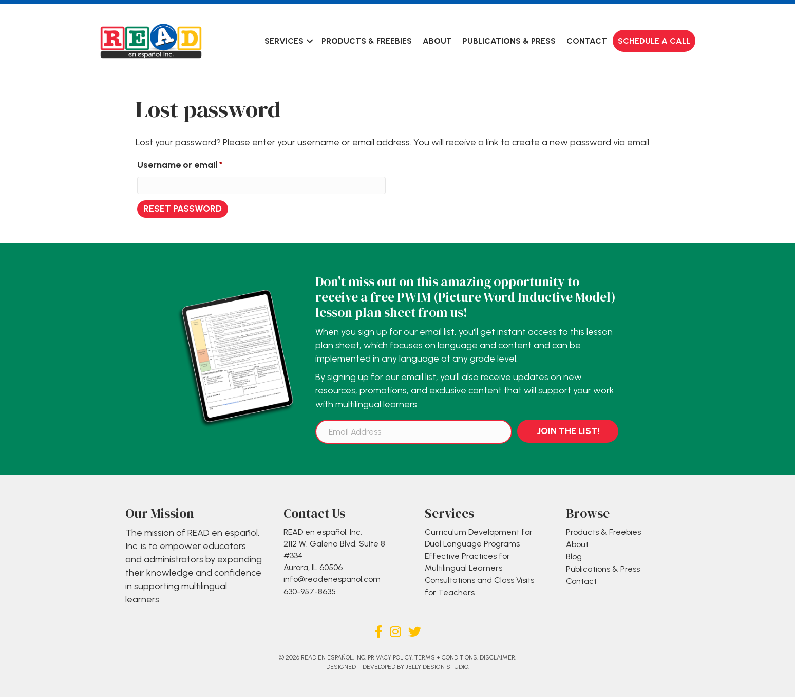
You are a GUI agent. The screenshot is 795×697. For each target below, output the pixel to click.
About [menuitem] (437, 41)
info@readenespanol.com (332, 579)
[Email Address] (413, 432)
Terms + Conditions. (446, 657)
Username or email (198, 163)
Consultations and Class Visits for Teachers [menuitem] (479, 586)
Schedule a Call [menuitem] (654, 41)
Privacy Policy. (390, 657)
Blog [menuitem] (574, 556)
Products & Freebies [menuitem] (366, 41)
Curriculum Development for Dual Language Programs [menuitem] (479, 538)
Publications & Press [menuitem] (509, 41)
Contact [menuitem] (586, 41)
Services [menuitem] (284, 41)
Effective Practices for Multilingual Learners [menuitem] (467, 562)
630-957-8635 (309, 591)
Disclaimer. (498, 657)
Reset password (182, 208)
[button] (310, 41)
